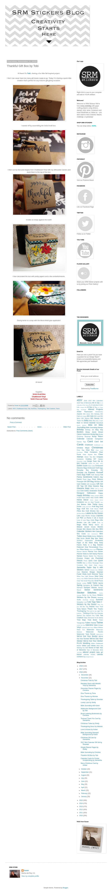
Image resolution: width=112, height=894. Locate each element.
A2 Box (89, 407)
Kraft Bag (95, 506)
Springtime (86, 585)
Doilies (79, 466)
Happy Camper (95, 495)
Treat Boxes (92, 620)
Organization (89, 540)
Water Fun (81, 629)
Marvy (91, 525)
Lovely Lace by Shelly (88, 702)
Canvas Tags (81, 441)
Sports (100, 583)
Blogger (65, 888)
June (83, 781)
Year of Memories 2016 (95, 650)
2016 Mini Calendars (95, 400)
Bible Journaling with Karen (90, 706)
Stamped (79, 587)
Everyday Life (82, 472)
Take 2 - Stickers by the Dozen (90, 603)
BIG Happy (83, 416)
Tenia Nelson (81, 609)
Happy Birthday (83, 495)
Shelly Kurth (86, 574)
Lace (78, 516)
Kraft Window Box (92, 511)
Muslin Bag (90, 538)
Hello (101, 497)
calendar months (89, 654)
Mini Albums (87, 529)
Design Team (92, 461)
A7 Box (95, 407)
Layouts (99, 516)
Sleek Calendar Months (91, 578)
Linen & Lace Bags (83, 520)
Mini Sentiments (93, 534)
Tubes (87, 623)
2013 (81, 806)
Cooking (88, 459)
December (85, 675)
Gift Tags (80, 486)
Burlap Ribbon (97, 436)
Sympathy (80, 602)
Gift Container (91, 484)
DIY (95, 459)
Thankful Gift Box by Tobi (89, 755)
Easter (85, 466)
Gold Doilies (84, 491)
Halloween (91, 493)
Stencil (79, 590)
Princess (80, 558)
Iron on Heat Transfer (92, 502)
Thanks (100, 609)
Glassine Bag (98, 486)
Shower (91, 576)
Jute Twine (92, 504)
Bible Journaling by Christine (91, 752)
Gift (85, 482)
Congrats (100, 457)
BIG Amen (86, 414)
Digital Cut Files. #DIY (95, 463)
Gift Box (97, 482)
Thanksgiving (42, 408)
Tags (94, 602)
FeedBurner (94, 389)
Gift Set (99, 484)
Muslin (83, 538)
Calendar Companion (95, 439)
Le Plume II (88, 518)
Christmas (97, 447)
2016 (85, 400)
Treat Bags (81, 620)
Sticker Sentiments (93, 590)
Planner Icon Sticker (95, 551)
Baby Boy (92, 420)
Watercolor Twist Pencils (86, 634)
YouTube (79, 652)
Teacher (92, 607)
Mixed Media (87, 536)
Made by (100, 522)
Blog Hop (99, 430)
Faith (88, 475)
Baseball (92, 423)
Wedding (86, 643)
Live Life (87, 522)
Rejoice (101, 565)
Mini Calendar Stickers (90, 530)
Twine (58, 408)
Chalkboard (89, 445)
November (85, 678)
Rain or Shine (87, 563)
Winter (93, 646)
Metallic (93, 527)
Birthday (80, 430)
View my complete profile (30, 876)
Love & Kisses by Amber (89, 729)
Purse (85, 560)
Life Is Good (98, 518)
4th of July (95, 403)
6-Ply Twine (85, 405)
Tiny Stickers (87, 615)
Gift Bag (90, 481)
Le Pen (80, 518)
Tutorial (93, 623)
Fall (29, 408)
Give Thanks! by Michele (89, 696)
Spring (79, 585)
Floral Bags (87, 479)
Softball (84, 583)
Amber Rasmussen (85, 412)
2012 (81, 809)
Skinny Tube (80, 578)
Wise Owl (100, 645)
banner (79, 654)
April (83, 787)
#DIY (14, 408)
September (85, 772)
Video (96, 625)
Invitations (80, 502)
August (83, 775)
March (83, 790)
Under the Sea (81, 625)
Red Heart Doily (91, 565)
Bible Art (92, 425)
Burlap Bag (94, 434)
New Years (99, 538)
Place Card (92, 549)
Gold (78, 491)
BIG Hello (90, 416)
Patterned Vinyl (82, 547)
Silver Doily (99, 576)
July (82, 778)
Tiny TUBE (95, 615)
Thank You (92, 609)
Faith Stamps (95, 475)
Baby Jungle (99, 420)
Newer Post (11, 427)
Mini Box (95, 529)
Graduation (93, 491)
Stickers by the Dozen (87, 597)
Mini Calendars (97, 531)
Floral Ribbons (97, 479)
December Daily (81, 461)
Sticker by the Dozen (89, 595)
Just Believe (81, 504)
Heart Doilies (85, 497)
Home (39, 427)
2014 (81, 803)
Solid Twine (92, 583)
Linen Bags (95, 520)
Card (90, 441)
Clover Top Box (89, 457)
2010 (81, 816)
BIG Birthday (95, 414)
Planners (100, 556)
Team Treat (99, 606)
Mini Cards (81, 534)
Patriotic (100, 545)
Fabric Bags (81, 475)
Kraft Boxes (94, 509)
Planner (99, 549)
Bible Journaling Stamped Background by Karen (90, 733)
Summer (99, 600)
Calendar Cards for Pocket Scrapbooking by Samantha (91, 759)
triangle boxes (90, 656)
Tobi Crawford (50, 408)
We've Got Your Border (87, 636)
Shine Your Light (82, 576)
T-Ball (85, 602)
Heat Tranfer (95, 497)
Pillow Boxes (84, 549)
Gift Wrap (88, 486)
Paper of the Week (85, 543)
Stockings (85, 599)
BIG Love (97, 416)
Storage (92, 599)
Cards (80, 444)
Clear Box (90, 450)
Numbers (80, 540)
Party (96, 543)
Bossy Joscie (91, 432)
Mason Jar (99, 524)
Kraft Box (34, 408)
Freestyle (80, 482)
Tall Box (82, 606)
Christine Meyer (83, 448)
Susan (26, 870)
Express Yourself (95, 472)
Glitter (92, 488)
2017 (81, 669)
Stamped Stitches (90, 587)
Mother (94, 536)
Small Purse (98, 581)
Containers (80, 459)
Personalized (93, 547)
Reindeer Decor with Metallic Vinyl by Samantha (91, 684)
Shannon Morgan (88, 572)
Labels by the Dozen (94, 513)
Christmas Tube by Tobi (89, 680)
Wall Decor (90, 627)
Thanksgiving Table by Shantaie (92, 699)
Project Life (89, 558)
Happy (100, 493)
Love (94, 522)
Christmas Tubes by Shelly (90, 723)
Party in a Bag (89, 545)
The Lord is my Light (93, 611)
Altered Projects (95, 409)
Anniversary (99, 411)
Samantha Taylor (84, 567)
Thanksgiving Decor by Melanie (91, 726)
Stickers (100, 595)
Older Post (67, 427)
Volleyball (84, 627)
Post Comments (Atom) (24, 431)
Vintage (100, 625)
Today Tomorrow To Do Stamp (93, 617)
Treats (101, 620)
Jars (102, 502)
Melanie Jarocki (83, 527)
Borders (80, 432)
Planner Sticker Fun (90, 556)
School (87, 570)
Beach (78, 425)
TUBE (89, 602)
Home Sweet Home (96, 500)
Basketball (99, 423)
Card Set (98, 442)
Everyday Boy (83, 470)
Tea (87, 606)
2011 (81, 813)
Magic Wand (82, 525)
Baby (86, 420)
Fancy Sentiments (84, 477)
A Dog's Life (83, 407)
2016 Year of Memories (84, 403)
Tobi (29, 73)
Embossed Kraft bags (95, 468)
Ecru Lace (91, 466)
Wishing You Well (82, 647)
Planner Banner (82, 551)
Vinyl (79, 627)
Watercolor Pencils (94, 632)
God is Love (99, 488)
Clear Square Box (90, 454)
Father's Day (98, 477)
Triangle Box (81, 623)
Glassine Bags (83, 488)
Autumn (79, 414)
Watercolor (90, 630)
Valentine (89, 625)
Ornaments (99, 540)
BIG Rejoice (85, 418)
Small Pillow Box (89, 581)
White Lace (86, 646)
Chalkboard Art (98, 445)
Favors (79, 479)
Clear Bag (80, 450)
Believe (84, 425)
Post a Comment (16, 422)
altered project (89, 652)
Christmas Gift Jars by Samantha (88, 738)
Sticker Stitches (86, 592)
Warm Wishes (98, 627)
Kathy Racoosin (86, 506)
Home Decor (82, 500)
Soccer (79, 583)
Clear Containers (90, 452)
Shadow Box (94, 570)
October (84, 769)
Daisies (100, 459)
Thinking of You (88, 613)
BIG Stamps (95, 418)
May (83, 784)
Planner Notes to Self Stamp (87, 554)
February (84, 793)
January (84, 796)
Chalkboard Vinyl (21, 408)
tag (84, 656)
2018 (81, 666)
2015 (81, 800)
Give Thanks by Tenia (88, 693)
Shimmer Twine (97, 574)
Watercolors (99, 634)
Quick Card (92, 561)
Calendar (80, 439)
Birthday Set (89, 429)
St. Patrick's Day (97, 585)
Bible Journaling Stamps (94, 427)
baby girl (99, 652)
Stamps (100, 587)
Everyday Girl (97, 470)
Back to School (82, 423)
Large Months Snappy (88, 515)
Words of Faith (94, 648)
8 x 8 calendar (93, 405)
